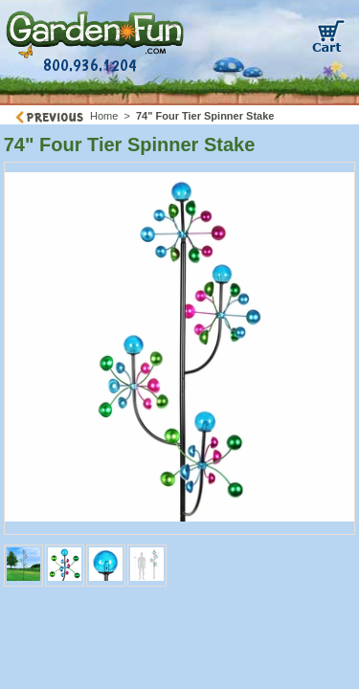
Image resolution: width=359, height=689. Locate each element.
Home (104, 116)
